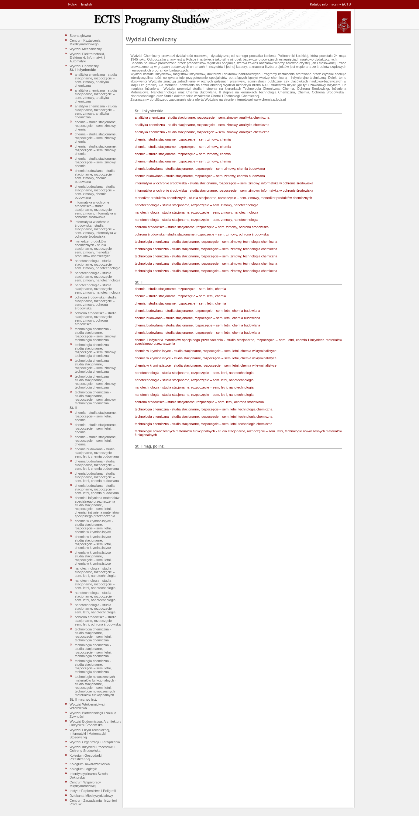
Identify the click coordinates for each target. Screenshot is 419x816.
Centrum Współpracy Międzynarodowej (85, 784)
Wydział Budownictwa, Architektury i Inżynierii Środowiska (95, 723)
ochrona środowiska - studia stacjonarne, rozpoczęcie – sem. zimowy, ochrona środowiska (95, 302)
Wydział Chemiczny (84, 66)
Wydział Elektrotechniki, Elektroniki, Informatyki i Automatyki (87, 57)
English (86, 4)
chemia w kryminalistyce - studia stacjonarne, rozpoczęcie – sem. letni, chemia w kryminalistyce (94, 526)
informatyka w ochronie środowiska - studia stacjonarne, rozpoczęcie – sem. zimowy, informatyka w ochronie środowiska (95, 210)
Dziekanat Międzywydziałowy (91, 795)
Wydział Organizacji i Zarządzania (95, 742)
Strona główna (80, 35)
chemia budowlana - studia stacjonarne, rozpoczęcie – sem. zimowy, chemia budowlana (95, 176)
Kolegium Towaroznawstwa (90, 764)
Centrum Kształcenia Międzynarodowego (85, 42)
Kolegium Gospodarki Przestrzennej (85, 757)
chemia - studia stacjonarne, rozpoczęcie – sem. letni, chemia (96, 416)
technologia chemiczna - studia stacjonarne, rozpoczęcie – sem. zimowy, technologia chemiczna (95, 334)
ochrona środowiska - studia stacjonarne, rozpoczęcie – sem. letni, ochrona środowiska (98, 620)
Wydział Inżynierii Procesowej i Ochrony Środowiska (92, 748)
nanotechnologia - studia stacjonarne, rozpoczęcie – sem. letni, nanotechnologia (95, 572)
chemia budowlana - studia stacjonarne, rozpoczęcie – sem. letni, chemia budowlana (97, 452)
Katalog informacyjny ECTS (330, 4)
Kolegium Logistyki (84, 769)
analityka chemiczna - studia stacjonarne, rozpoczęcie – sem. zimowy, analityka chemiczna (96, 80)
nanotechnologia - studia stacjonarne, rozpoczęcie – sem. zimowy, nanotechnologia (97, 264)
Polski (72, 4)
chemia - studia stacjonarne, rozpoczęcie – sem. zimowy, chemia (96, 125)
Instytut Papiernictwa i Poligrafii (93, 791)
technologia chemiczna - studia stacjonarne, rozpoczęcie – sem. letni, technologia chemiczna (93, 634)
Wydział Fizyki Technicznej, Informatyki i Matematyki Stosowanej (90, 733)
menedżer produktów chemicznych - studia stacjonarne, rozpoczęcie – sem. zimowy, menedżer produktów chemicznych (95, 248)
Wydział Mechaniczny (86, 49)
